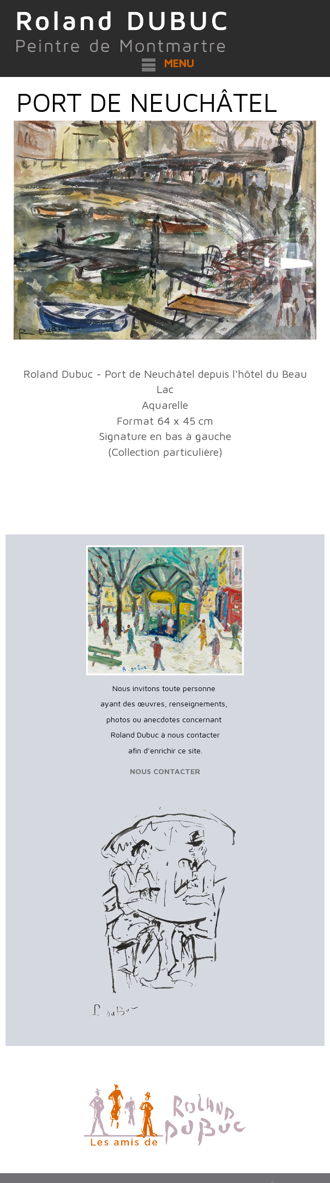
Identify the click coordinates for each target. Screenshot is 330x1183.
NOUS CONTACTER (165, 771)
